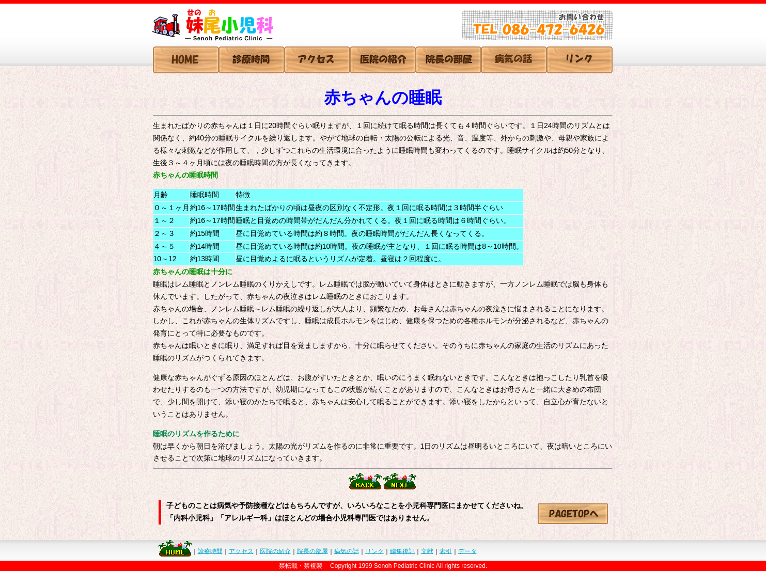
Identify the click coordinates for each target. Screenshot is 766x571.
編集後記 (402, 550)
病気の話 (346, 550)
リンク (374, 550)
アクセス (241, 550)
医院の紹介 (275, 550)
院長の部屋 (312, 550)
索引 (446, 550)
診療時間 (210, 550)
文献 (427, 550)
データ (467, 550)
